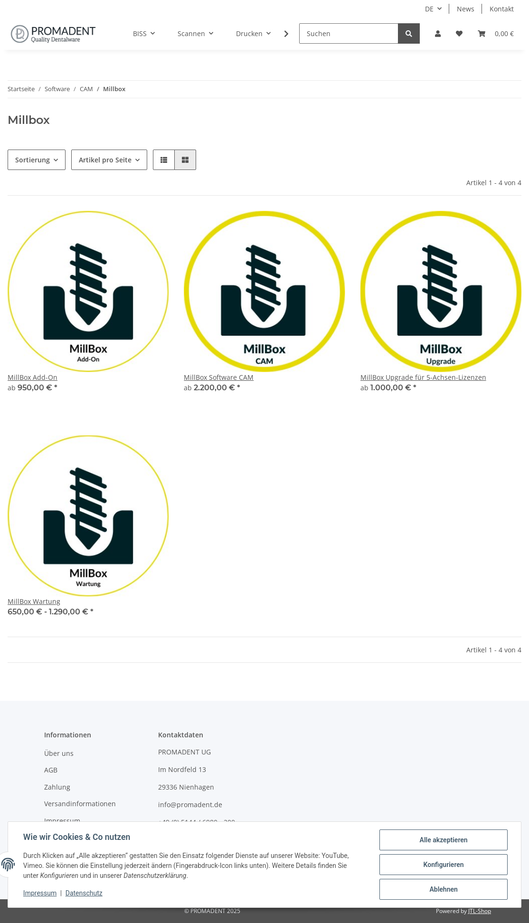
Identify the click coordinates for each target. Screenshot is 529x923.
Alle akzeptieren (443, 840)
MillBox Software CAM (219, 377)
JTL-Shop (479, 911)
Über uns (59, 753)
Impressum (62, 820)
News (465, 8)
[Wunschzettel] (459, 33)
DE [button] (429, 8)
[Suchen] (348, 33)
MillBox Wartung (34, 601)
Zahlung (57, 786)
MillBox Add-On (32, 377)
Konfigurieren (443, 864)
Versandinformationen (80, 803)
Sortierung (32, 159)
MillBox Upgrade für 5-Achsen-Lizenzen (423, 377)
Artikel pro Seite (105, 159)
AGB (50, 769)
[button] (437, 33)
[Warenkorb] (495, 33)
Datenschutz (84, 893)
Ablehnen (443, 889)
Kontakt (502, 8)
